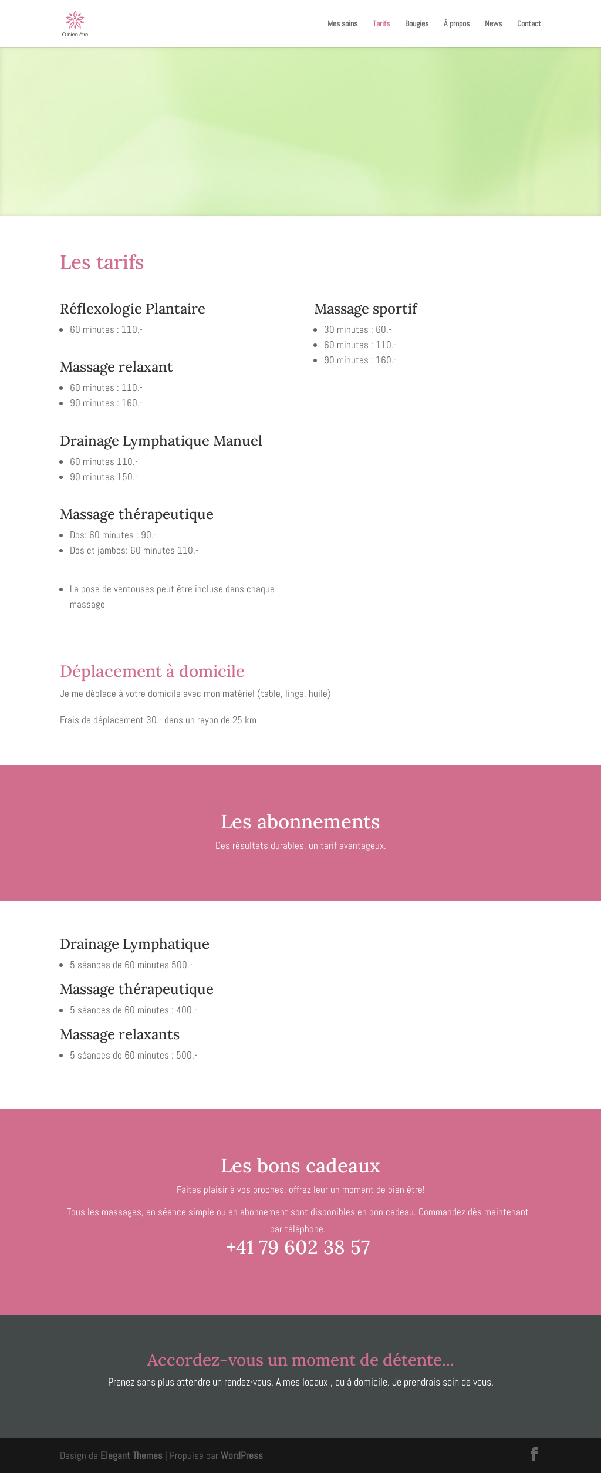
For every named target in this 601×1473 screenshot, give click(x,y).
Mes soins (342, 24)
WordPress (242, 1455)
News (493, 24)
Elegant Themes (131, 1455)
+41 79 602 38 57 (298, 1247)
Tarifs (381, 24)
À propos (457, 24)
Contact (529, 24)
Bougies (416, 24)
